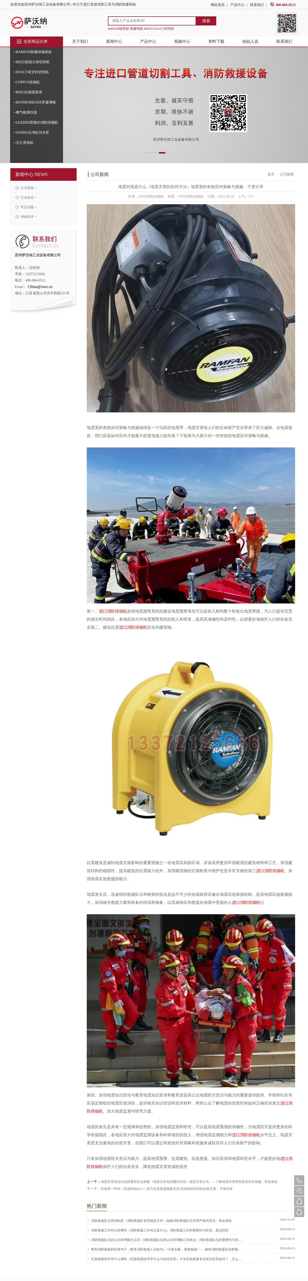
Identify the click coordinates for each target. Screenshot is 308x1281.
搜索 (206, 21)
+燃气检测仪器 (25, 112)
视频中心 (182, 41)
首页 (270, 174)
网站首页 (218, 5)
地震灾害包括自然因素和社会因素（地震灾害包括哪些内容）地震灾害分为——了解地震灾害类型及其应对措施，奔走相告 (189, 1182)
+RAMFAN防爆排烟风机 (33, 52)
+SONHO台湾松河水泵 (31, 132)
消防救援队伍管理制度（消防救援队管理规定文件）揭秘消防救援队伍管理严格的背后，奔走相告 (159, 1221)
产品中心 (237, 5)
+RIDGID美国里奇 (28, 92)
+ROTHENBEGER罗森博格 (35, 102)
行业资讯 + (26, 197)
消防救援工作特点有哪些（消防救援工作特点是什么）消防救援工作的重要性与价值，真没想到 (157, 1230)
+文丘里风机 (24, 143)
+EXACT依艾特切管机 (31, 72)
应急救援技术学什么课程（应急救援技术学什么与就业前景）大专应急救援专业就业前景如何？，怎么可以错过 (165, 1259)
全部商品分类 (32, 42)
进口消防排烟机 (113, 611)
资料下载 (216, 41)
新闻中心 (114, 41)
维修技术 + (26, 217)
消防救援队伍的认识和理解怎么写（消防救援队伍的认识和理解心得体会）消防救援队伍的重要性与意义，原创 (165, 1240)
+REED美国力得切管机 (32, 62)
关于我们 (80, 41)
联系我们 (257, 5)
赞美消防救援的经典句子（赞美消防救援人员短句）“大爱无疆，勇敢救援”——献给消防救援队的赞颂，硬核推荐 (165, 1250)
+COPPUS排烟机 (27, 82)
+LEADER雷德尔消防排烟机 (36, 122)
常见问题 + (26, 207)
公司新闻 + (26, 188)
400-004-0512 (283, 5)
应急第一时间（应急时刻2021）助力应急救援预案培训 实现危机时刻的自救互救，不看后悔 (167, 1189)
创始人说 (250, 41)
